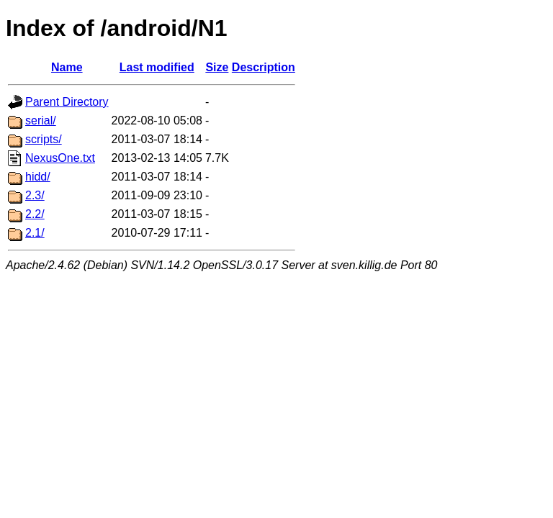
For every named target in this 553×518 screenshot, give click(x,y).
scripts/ (43, 139)
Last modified (157, 67)
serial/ (40, 120)
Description (263, 67)
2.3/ (35, 195)
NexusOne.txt (60, 158)
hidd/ (37, 177)
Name (67, 67)
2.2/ (35, 214)
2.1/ (35, 233)
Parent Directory (67, 102)
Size (216, 67)
